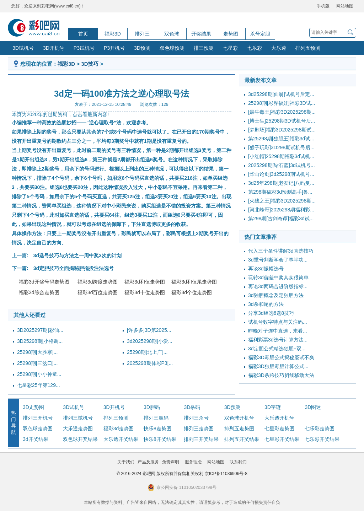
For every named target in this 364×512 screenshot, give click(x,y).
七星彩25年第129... (38, 385)
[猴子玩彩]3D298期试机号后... (281, 147)
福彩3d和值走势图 (144, 282)
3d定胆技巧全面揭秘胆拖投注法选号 (73, 268)
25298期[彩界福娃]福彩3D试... (281, 103)
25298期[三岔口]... (37, 363)
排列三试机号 (78, 418)
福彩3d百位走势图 (97, 292)
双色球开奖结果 (80, 439)
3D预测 (142, 48)
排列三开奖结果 (201, 439)
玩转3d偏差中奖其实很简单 (278, 277)
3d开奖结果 (35, 439)
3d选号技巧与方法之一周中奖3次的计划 (77, 255)
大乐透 (278, 48)
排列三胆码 (156, 418)
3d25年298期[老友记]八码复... (281, 183)
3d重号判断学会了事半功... (277, 260)
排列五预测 (307, 48)
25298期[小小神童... (39, 374)
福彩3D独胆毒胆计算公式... (278, 366)
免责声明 (170, 461)
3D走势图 (33, 407)
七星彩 (230, 48)
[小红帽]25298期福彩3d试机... (281, 156)
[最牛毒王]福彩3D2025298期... (282, 112)
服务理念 (193, 461)
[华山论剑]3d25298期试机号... (281, 174)
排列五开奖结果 (241, 439)
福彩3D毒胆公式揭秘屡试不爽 (281, 357)
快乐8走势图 (157, 428)
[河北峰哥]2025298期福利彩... (281, 209)
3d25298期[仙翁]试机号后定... (281, 94)
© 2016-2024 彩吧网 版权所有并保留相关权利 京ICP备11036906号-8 (182, 473)
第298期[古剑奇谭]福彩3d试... (281, 218)
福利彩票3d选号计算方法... (277, 340)
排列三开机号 (38, 418)
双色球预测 (172, 48)
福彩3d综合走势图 (39, 292)
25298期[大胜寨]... (37, 352)
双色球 (171, 34)
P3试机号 (84, 48)
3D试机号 (23, 48)
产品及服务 (148, 461)
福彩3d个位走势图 (191, 292)
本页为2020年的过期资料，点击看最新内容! (60, 114)
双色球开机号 (239, 418)
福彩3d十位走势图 (144, 292)
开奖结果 (201, 34)
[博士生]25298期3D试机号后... (281, 121)
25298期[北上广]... (147, 352)
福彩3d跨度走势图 (97, 282)
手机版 (323, 6)
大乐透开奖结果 (120, 439)
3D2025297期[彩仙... (40, 330)
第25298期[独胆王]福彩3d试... (281, 138)
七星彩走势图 (279, 428)
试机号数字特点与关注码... (277, 322)
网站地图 (344, 6)
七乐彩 (254, 48)
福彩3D (113, 34)
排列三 (142, 34)
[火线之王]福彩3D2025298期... (282, 201)
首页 (83, 34)
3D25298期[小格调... (40, 341)
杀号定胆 (260, 34)
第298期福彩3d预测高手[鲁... (280, 192)
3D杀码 (192, 407)
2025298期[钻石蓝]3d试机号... (281, 165)
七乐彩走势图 (319, 428)
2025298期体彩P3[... (150, 363)
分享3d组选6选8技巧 (271, 313)
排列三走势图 (199, 428)
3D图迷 (313, 407)
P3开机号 (114, 48)
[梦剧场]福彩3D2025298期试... (282, 130)
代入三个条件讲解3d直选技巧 (281, 251)
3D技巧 (89, 64)
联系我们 (238, 461)
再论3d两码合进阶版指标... (277, 286)
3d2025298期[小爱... (149, 341)
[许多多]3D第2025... (149, 330)
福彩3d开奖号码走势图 (44, 282)
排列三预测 (115, 418)
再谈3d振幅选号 (266, 268)
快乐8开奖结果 (160, 439)
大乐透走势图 (78, 428)
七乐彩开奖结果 (322, 439)
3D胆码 (152, 407)
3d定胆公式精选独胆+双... (276, 348)
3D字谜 (272, 407)
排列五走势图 (239, 428)
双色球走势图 (38, 428)
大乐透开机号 (279, 418)
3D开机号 (53, 48)
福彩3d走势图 (118, 428)
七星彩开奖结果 (281, 439)
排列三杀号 (196, 418)
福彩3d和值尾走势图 (194, 282)
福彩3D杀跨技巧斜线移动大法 (281, 375)
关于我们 (125, 461)
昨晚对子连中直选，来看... (277, 331)
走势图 (230, 34)
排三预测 (204, 48)
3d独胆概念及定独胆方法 (276, 295)
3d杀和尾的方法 (266, 304)
